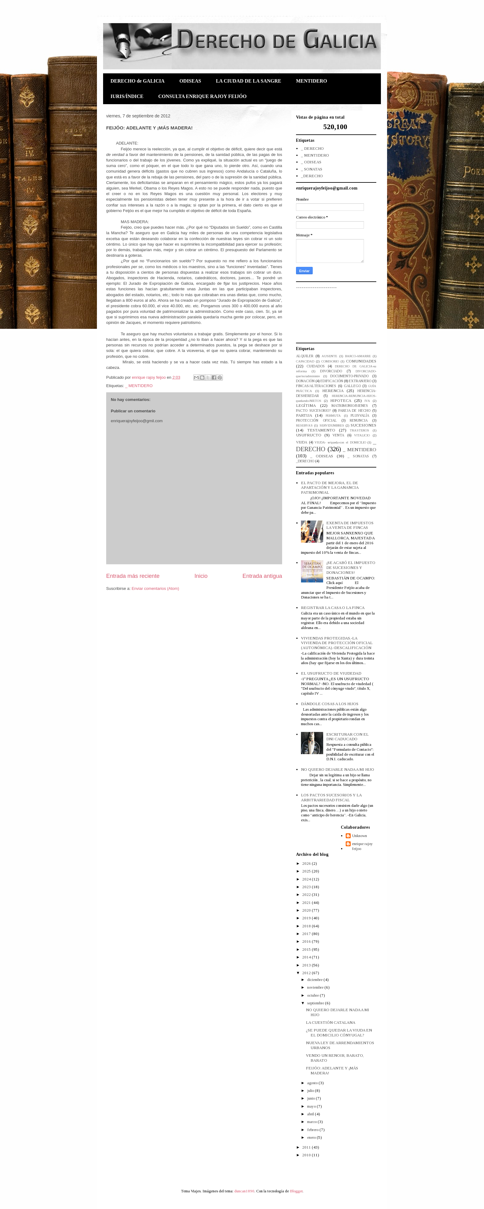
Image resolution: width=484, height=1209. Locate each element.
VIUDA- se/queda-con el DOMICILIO (340, 442)
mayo (312, 1106)
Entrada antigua (262, 576)
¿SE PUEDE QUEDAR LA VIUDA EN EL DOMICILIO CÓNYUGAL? (339, 1032)
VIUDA (301, 442)
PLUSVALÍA (360, 416)
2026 (307, 863)
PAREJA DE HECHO (354, 411)
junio (311, 1098)
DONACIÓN (305, 381)
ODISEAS (190, 81)
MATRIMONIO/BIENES (350, 406)
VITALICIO (362, 435)
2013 (307, 965)
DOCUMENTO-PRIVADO (349, 376)
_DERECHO (312, 176)
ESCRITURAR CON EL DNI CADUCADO (347, 736)
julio (311, 1090)
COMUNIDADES (361, 361)
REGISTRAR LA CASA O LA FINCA (333, 607)
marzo (312, 1121)
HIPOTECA (340, 400)
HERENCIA (333, 390)
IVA (367, 400)
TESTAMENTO (321, 430)
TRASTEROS (359, 430)
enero (312, 1137)
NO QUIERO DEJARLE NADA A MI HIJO (337, 769)
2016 (307, 941)
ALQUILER (304, 356)
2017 (307, 933)
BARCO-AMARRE (358, 356)
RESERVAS (304, 425)
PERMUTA (333, 415)
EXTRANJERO (360, 381)
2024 (307, 879)
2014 (307, 957)
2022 (307, 894)
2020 (307, 910)
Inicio (200, 576)
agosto (313, 1082)
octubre (313, 995)
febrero (313, 1129)
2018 (307, 926)
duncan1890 (244, 1191)
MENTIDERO (311, 81)
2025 (307, 871)
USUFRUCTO (308, 435)
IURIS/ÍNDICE (127, 96)
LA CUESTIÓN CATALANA (330, 1022)
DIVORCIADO (331, 371)
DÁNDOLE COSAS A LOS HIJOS (329, 703)
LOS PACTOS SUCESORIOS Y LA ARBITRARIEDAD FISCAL (331, 797)
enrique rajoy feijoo (362, 846)
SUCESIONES (363, 425)
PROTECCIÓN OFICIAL (316, 421)
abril (311, 1114)
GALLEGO (352, 386)
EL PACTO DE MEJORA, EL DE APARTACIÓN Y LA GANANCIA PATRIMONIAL (329, 487)
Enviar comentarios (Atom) (155, 588)
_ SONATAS (311, 169)
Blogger (296, 1191)
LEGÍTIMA (306, 405)
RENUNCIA (359, 421)
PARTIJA (304, 415)
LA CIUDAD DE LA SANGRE (248, 81)
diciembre (315, 979)
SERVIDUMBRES (331, 425)
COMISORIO (330, 361)
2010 (307, 1155)
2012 (307, 972)
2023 (307, 886)
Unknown (359, 835)
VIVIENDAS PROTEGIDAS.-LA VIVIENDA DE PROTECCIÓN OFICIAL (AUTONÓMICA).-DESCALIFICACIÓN (337, 643)
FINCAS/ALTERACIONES (316, 386)
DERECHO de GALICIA (138, 81)
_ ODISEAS (311, 162)
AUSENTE (329, 356)
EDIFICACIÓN (331, 381)
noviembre (315, 987)
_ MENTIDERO (138, 385)
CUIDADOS (316, 366)
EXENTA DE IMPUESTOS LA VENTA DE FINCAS (349, 525)
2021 (307, 902)
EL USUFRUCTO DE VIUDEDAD (331, 673)
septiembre (316, 1003)
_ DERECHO (312, 148)
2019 (307, 918)
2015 (307, 949)
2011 (307, 1147)
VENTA (338, 435)
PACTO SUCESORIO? (313, 411)
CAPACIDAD (305, 361)
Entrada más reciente (133, 576)
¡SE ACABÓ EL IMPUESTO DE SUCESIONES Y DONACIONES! (350, 567)
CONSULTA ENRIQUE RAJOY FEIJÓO (202, 96)
